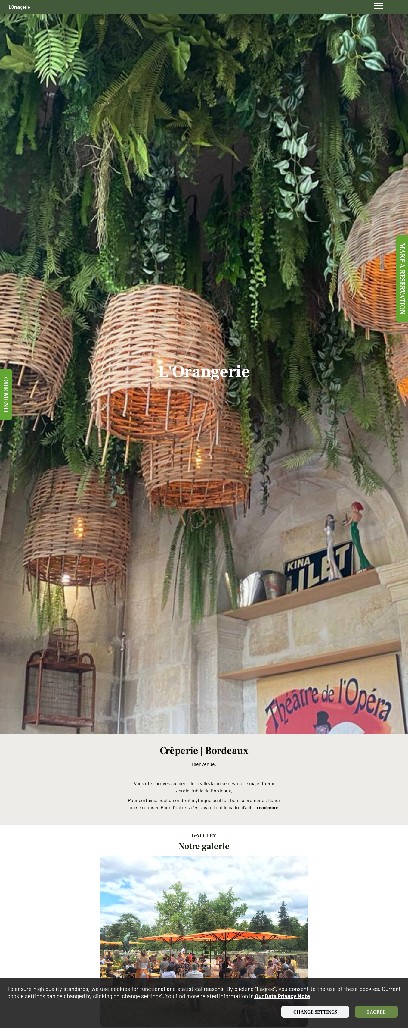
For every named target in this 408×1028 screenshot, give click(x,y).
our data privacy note (282, 995)
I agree (376, 1012)
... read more (265, 807)
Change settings (315, 1012)
